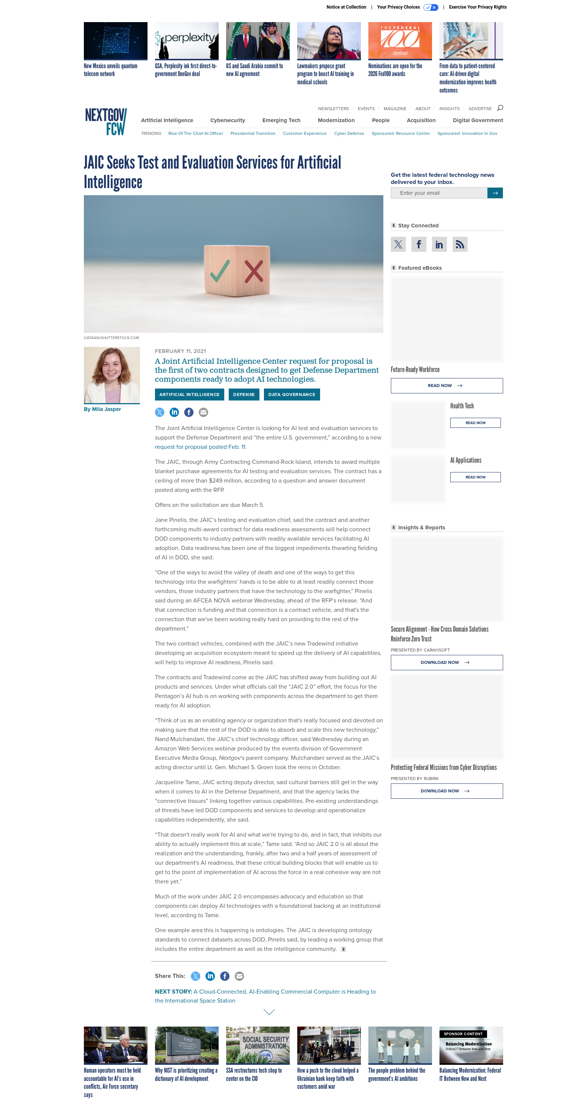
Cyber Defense (349, 133)
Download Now (447, 662)
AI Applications (465, 460)
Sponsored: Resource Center (401, 133)
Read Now (447, 385)
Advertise (480, 108)
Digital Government (478, 120)
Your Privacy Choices (407, 7)
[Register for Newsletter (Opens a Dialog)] (495, 193)
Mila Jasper (106, 409)
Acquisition (421, 120)
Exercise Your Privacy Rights (478, 7)
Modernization (336, 120)
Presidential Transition (253, 133)
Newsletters (333, 108)
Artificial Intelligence (167, 120)
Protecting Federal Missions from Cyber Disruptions (444, 767)
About (423, 108)
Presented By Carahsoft (420, 650)
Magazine (395, 108)
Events (366, 108)
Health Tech (462, 405)
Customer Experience (305, 133)
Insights (450, 108)
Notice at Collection (346, 7)
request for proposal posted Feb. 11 (200, 446)
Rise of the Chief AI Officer (195, 133)
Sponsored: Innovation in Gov (468, 133)
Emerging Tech (281, 120)
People (381, 120)
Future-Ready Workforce (415, 369)
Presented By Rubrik (415, 778)
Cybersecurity (227, 120)
